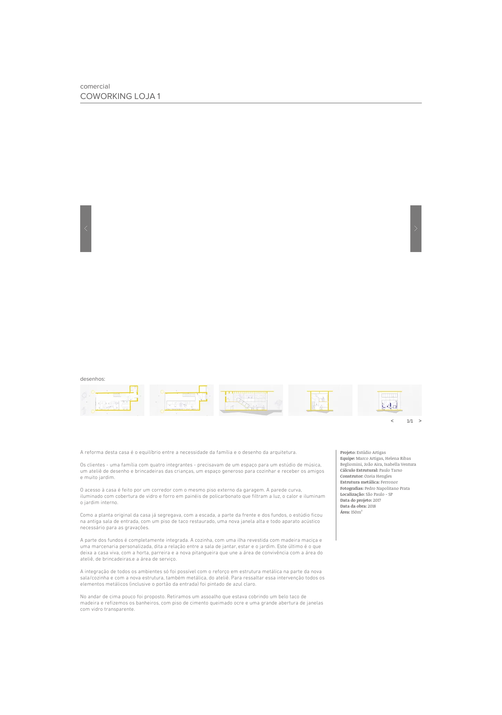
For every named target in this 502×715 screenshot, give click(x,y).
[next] (420, 421)
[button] (250, 228)
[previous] (392, 421)
